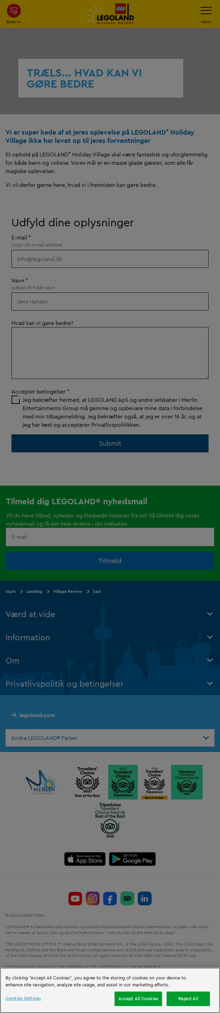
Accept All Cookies (138, 998)
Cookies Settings (23, 998)
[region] (110, 990)
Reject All (188, 998)
